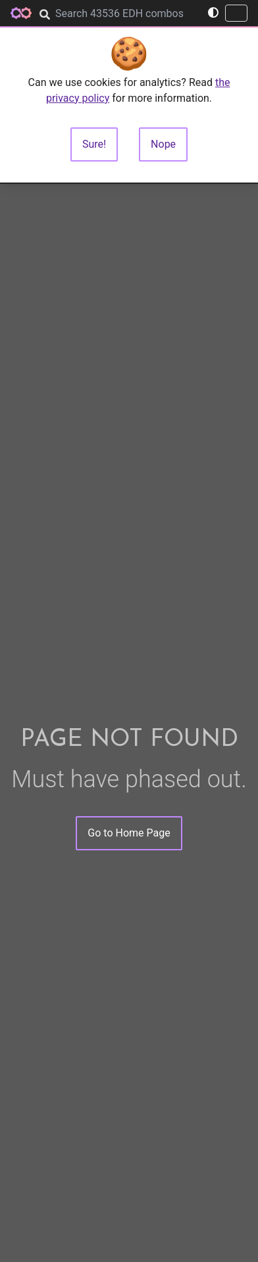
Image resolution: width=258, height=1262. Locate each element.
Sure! (94, 144)
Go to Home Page (129, 833)
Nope (163, 144)
